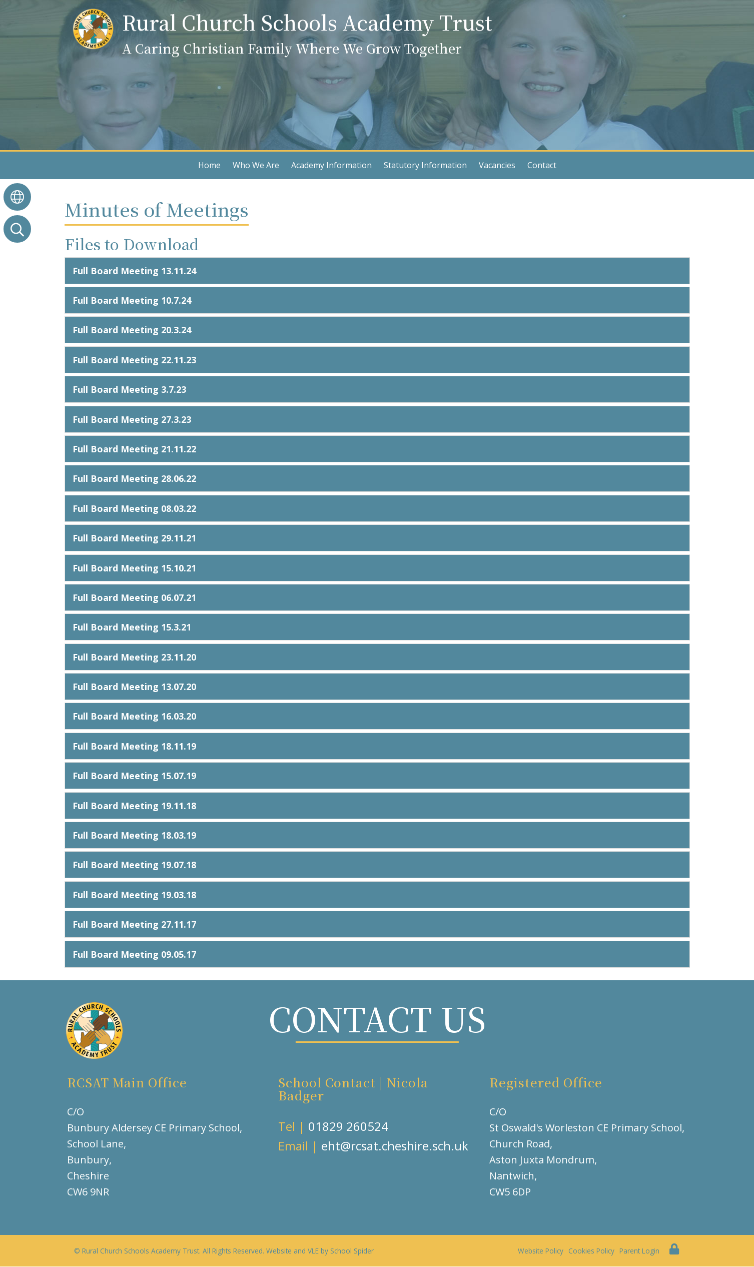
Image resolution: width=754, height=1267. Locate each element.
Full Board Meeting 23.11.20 (134, 657)
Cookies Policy (591, 1250)
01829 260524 (348, 1126)
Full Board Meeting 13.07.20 (134, 687)
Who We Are (256, 165)
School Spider (352, 1250)
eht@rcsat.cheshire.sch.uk (394, 1145)
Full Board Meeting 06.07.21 (134, 597)
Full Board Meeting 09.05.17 (134, 954)
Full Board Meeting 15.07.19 (134, 776)
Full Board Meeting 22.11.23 (134, 360)
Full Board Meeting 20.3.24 (132, 330)
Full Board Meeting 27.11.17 (134, 924)
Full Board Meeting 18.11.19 (134, 746)
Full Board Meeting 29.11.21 (134, 538)
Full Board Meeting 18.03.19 (134, 835)
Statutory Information (425, 165)
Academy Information (331, 165)
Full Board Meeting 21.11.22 (134, 449)
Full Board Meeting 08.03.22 (134, 508)
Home (209, 165)
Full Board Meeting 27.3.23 (132, 419)
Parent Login (639, 1250)
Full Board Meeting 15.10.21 (134, 568)
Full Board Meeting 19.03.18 (134, 895)
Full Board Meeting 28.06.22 (134, 478)
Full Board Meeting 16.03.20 (134, 716)
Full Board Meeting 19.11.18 (134, 806)
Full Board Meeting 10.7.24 (132, 300)
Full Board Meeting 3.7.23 (129, 389)
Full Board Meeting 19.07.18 (134, 865)
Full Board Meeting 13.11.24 (134, 271)
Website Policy (540, 1250)
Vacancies (497, 165)
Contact (541, 165)
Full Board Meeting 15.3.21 (132, 627)
